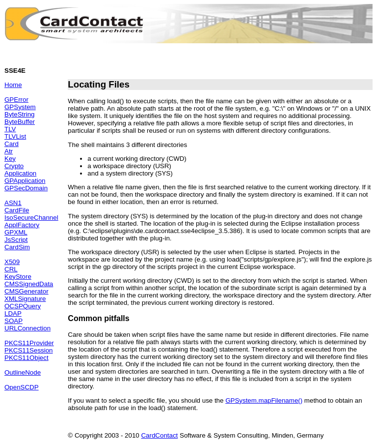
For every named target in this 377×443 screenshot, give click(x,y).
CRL (11, 269)
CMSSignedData (28, 284)
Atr (8, 151)
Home (13, 85)
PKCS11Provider (29, 343)
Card (11, 144)
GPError (16, 99)
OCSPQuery (22, 306)
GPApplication (24, 180)
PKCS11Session (28, 350)
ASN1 (13, 203)
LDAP (13, 313)
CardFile (16, 210)
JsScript (15, 239)
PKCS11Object (26, 357)
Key (10, 158)
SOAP (13, 321)
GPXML (15, 232)
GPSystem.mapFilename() (263, 400)
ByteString (19, 114)
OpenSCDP (21, 387)
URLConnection (27, 328)
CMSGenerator (26, 291)
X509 (12, 262)
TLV (10, 129)
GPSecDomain (26, 188)
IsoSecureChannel (31, 217)
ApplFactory (21, 225)
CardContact (159, 435)
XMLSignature (25, 298)
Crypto (14, 166)
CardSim (17, 247)
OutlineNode (22, 372)
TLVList (15, 136)
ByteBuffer (19, 121)
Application (20, 173)
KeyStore (17, 276)
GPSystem (20, 107)
